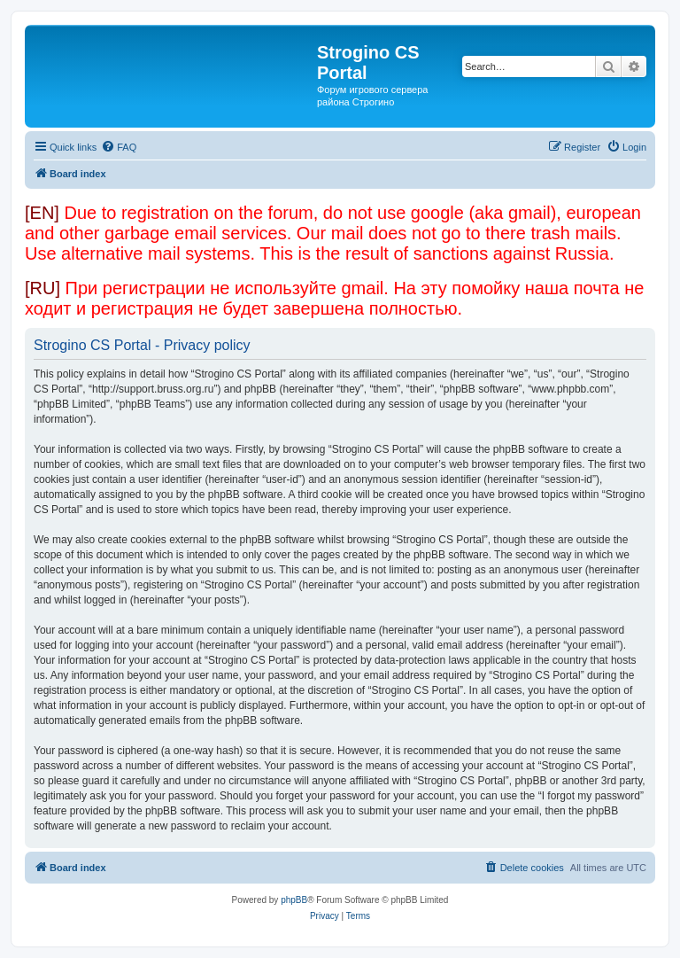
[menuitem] (118, 147)
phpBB (294, 900)
